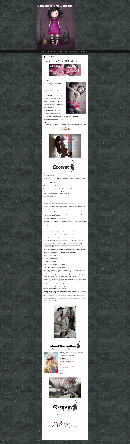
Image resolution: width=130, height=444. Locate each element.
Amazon (61, 370)
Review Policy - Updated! (71, 51)
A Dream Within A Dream (54, 6)
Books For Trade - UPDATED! (55, 51)
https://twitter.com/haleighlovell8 (67, 361)
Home (42, 51)
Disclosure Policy (85, 51)
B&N (61, 372)
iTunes (61, 373)
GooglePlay (62, 375)
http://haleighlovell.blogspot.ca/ (66, 359)
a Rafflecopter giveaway (65, 417)
